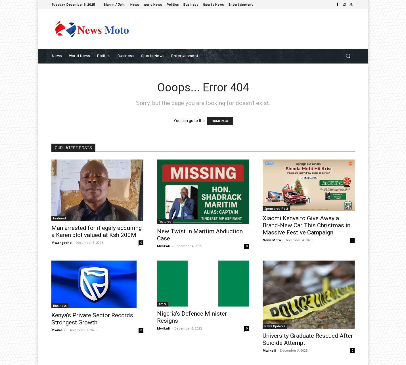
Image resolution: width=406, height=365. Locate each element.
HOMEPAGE (220, 121)
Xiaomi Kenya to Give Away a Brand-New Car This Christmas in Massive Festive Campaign (306, 225)
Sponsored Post (276, 209)
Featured (59, 218)
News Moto (272, 240)
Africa (163, 304)
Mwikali (163, 246)
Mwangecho (61, 242)
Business (60, 306)
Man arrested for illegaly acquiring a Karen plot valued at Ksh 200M (96, 231)
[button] (348, 56)
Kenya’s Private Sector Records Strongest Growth (92, 319)
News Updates (274, 326)
